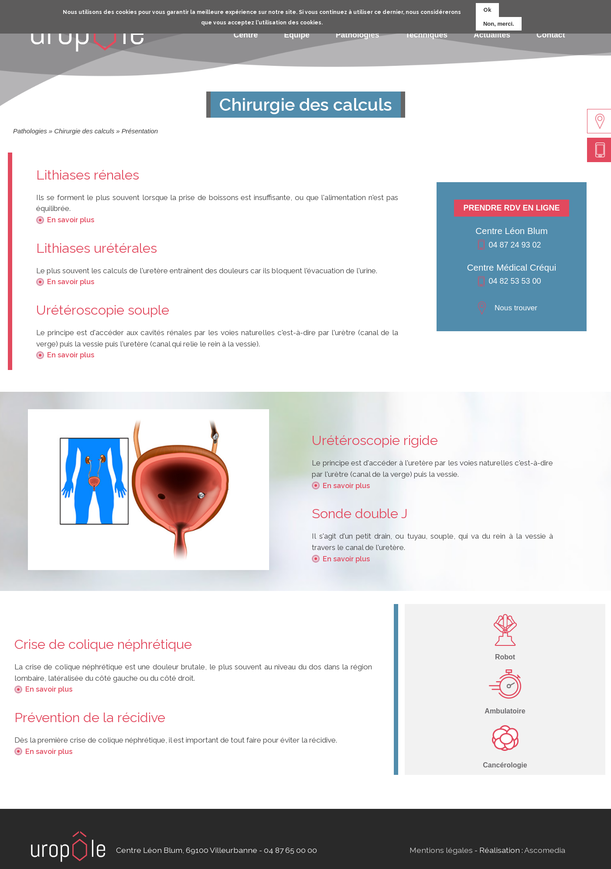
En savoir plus (70, 220)
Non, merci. (498, 21)
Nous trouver (516, 307)
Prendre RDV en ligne (511, 208)
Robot (505, 657)
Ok (487, 7)
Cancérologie (505, 765)
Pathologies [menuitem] (357, 35)
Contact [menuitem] (550, 35)
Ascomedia (544, 850)
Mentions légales (441, 850)
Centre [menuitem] (246, 35)
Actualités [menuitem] (492, 35)
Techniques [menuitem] (426, 35)
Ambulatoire (505, 711)
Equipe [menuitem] (297, 35)
